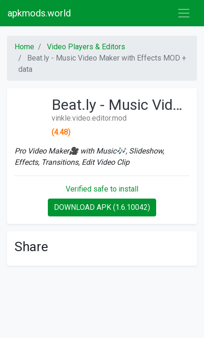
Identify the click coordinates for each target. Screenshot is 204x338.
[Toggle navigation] (183, 13)
